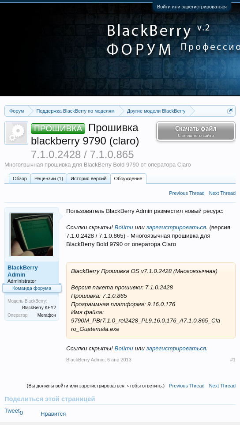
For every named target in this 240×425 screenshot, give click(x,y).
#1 (233, 359)
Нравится (53, 413)
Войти (124, 227)
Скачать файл (195, 131)
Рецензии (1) (48, 178)
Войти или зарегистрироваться (192, 6)
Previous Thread (187, 193)
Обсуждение (128, 178)
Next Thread (222, 193)
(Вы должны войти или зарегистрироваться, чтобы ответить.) (95, 385)
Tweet (12, 410)
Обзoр (20, 178)
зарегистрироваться (176, 227)
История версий (88, 178)
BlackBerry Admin (23, 271)
